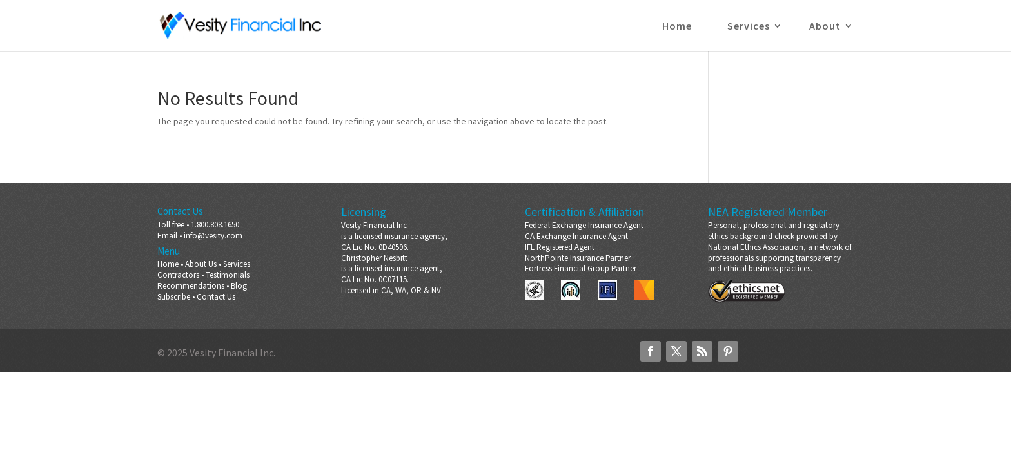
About (825, 26)
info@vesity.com (213, 235)
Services (748, 26)
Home (677, 26)
